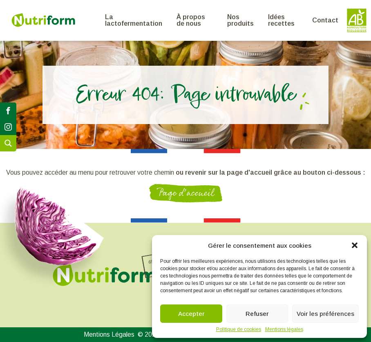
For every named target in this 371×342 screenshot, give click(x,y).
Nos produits (240, 20)
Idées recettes (281, 20)
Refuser (257, 313)
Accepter (191, 313)
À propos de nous (191, 20)
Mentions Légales (109, 334)
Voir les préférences (325, 313)
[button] (355, 245)
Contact (325, 20)
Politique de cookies (238, 329)
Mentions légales (284, 329)
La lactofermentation (133, 20)
